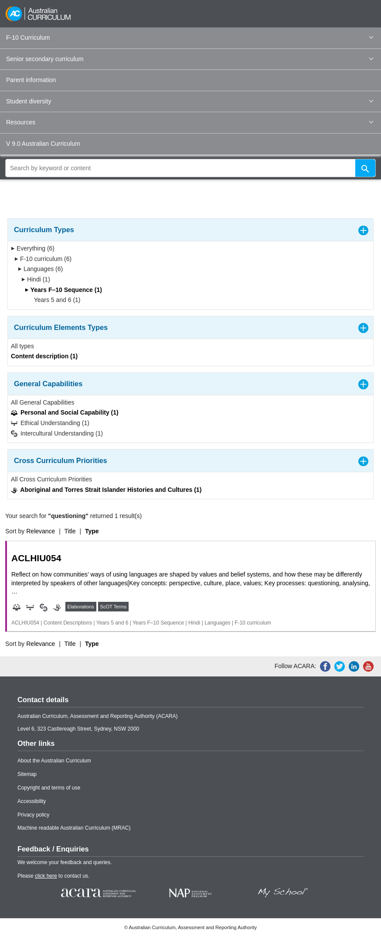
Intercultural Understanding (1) (57, 433)
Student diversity (189, 101)
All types (22, 346)
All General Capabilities (43, 402)
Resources (189, 122)
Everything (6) (32, 248)
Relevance (40, 531)
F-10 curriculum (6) (42, 258)
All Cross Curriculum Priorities (51, 479)
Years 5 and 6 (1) (54, 299)
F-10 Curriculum (189, 37)
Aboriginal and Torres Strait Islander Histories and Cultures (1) (106, 490)
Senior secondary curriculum (189, 58)
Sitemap (27, 774)
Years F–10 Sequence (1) (63, 289)
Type (92, 531)
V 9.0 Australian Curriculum (43, 143)
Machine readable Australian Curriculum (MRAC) (73, 828)
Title (70, 531)
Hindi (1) (35, 279)
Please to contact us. (53, 876)
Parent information (31, 79)
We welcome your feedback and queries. (64, 862)
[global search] (190, 168)
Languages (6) (40, 268)
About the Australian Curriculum (54, 761)
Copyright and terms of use (48, 788)
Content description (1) (44, 356)
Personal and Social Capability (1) (65, 412)
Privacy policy (33, 815)
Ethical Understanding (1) (50, 423)
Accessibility (31, 801)
